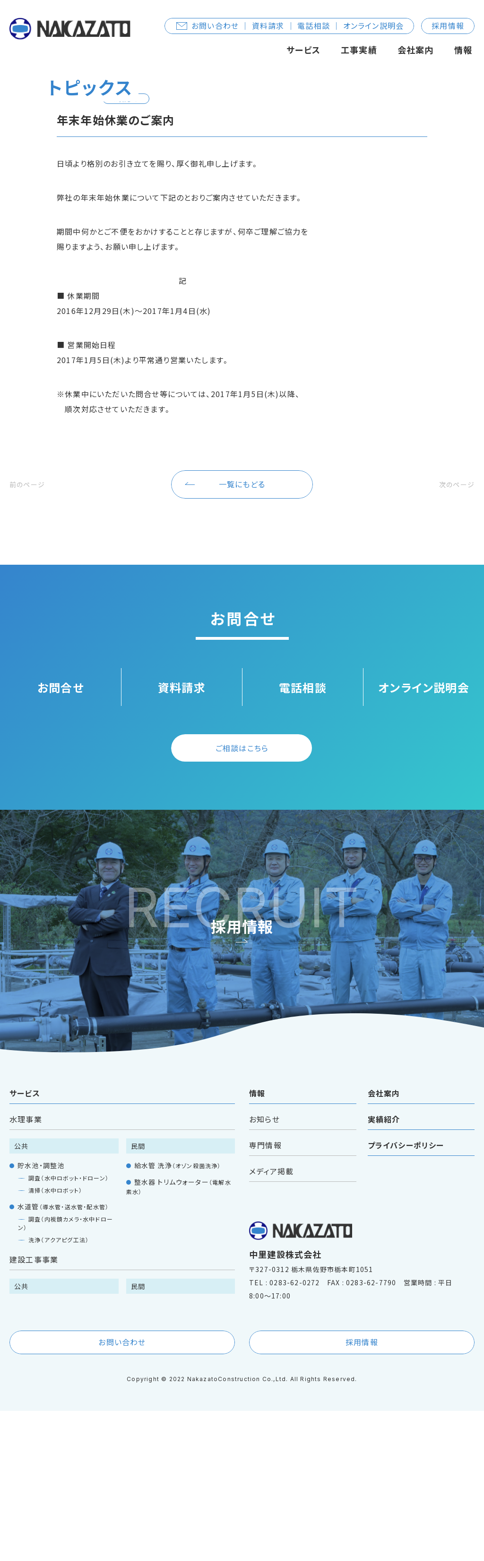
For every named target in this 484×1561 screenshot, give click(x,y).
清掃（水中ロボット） (55, 1340)
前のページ (31, 634)
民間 (138, 1296)
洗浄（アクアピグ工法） (58, 1390)
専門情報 (265, 1295)
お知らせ (264, 1269)
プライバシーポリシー (406, 1295)
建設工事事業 (33, 1409)
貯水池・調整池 (40, 1315)
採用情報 (448, 25)
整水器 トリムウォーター (178, 1336)
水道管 (63, 1356)
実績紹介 (384, 1269)
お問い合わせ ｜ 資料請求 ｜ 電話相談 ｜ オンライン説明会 (290, 25)
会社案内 (416, 49)
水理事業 (25, 1269)
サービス (303, 49)
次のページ (452, 634)
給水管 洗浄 (177, 1315)
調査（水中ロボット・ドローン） (68, 1328)
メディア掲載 (271, 1321)
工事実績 (359, 49)
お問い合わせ (122, 1492)
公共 (21, 1296)
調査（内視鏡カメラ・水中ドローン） (65, 1373)
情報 (463, 49)
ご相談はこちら (242, 898)
